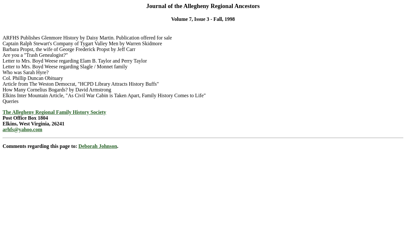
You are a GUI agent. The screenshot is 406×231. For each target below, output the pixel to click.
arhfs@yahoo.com (22, 129)
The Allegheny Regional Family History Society (54, 112)
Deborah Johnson (98, 146)
